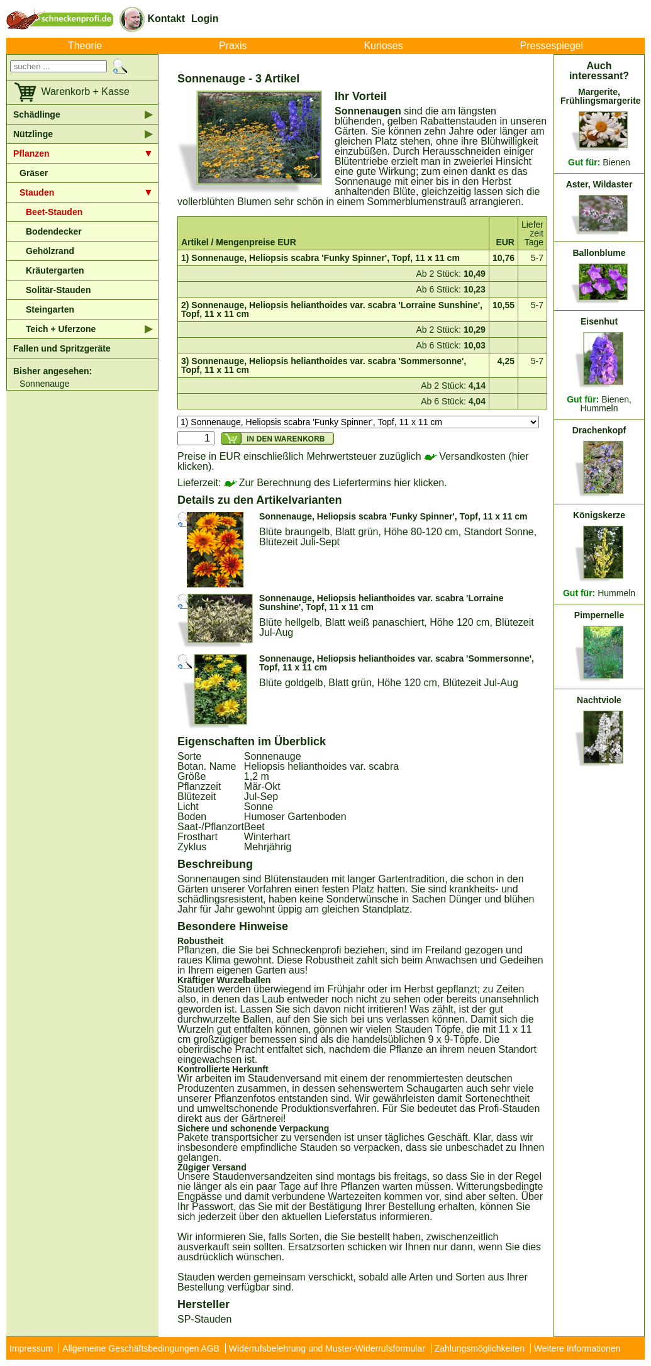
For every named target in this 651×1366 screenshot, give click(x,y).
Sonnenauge (44, 384)
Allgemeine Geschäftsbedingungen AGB (141, 1348)
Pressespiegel (552, 46)
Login (205, 18)
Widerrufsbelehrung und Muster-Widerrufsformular (327, 1348)
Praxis (233, 46)
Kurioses (383, 46)
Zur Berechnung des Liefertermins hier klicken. (335, 482)
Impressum (31, 1348)
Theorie (85, 46)
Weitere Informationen (577, 1348)
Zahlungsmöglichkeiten (480, 1348)
